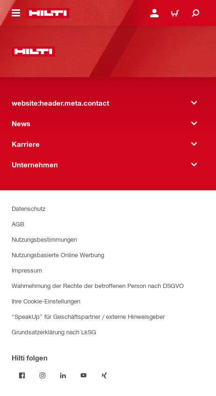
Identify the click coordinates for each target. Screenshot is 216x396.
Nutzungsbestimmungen (44, 239)
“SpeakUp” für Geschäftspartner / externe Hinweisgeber (88, 316)
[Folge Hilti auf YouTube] (83, 375)
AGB (18, 223)
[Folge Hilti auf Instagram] (42, 375)
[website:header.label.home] (48, 13)
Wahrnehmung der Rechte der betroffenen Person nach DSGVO (98, 285)
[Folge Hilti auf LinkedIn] (63, 375)
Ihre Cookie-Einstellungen (46, 300)
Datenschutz (28, 208)
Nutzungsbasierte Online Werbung (58, 254)
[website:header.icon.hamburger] (16, 13)
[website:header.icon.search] (195, 13)
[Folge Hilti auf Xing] (104, 375)
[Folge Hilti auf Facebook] (22, 375)
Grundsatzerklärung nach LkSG (54, 331)
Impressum (27, 270)
